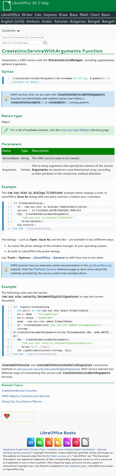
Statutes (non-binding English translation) (71, 448)
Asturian (61, 21)
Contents (9, 30)
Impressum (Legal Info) (16, 448)
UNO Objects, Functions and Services (26, 395)
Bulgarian (78, 21)
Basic (105, 14)
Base (74, 14)
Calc (38, 14)
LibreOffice (10, 14)
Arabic (47, 21)
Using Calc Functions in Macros (22, 400)
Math (84, 14)
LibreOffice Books (58, 431)
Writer (27, 14)
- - (47, 257)
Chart (94, 14)
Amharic (33, 21)
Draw (63, 14)
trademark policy (78, 465)
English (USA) (12, 21)
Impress (50, 14)
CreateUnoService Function (19, 390)
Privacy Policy (38, 448)
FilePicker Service (45, 269)
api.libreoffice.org (100, 265)
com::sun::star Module (75, 130)
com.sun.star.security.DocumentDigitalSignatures (48, 368)
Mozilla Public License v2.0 (56, 455)
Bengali (94, 21)
